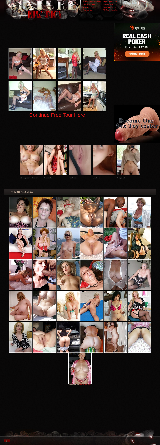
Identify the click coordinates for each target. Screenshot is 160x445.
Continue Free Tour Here (57, 115)
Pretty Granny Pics (110, 2)
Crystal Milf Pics (89, 4)
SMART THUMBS (85, 385)
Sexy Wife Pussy (109, 7)
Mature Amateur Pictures (92, 2)
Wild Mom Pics (88, 7)
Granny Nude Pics (110, 4)
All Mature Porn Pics (110, 10)
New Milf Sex (88, 10)
